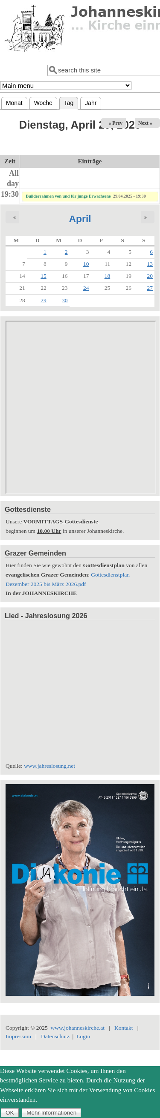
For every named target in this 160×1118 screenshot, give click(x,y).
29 (44, 300)
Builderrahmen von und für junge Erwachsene (68, 196)
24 (86, 288)
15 (44, 276)
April (80, 218)
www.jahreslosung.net (49, 766)
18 (108, 276)
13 (150, 264)
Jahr (90, 102)
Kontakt (123, 1028)
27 (150, 288)
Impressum (18, 1036)
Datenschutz (55, 1036)
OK (10, 1112)
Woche (43, 102)
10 (86, 264)
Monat (14, 102)
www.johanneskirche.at (78, 1028)
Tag (71, 101)
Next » (145, 123)
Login (83, 1036)
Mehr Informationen (51, 1112)
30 (65, 300)
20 (150, 276)
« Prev (115, 123)
